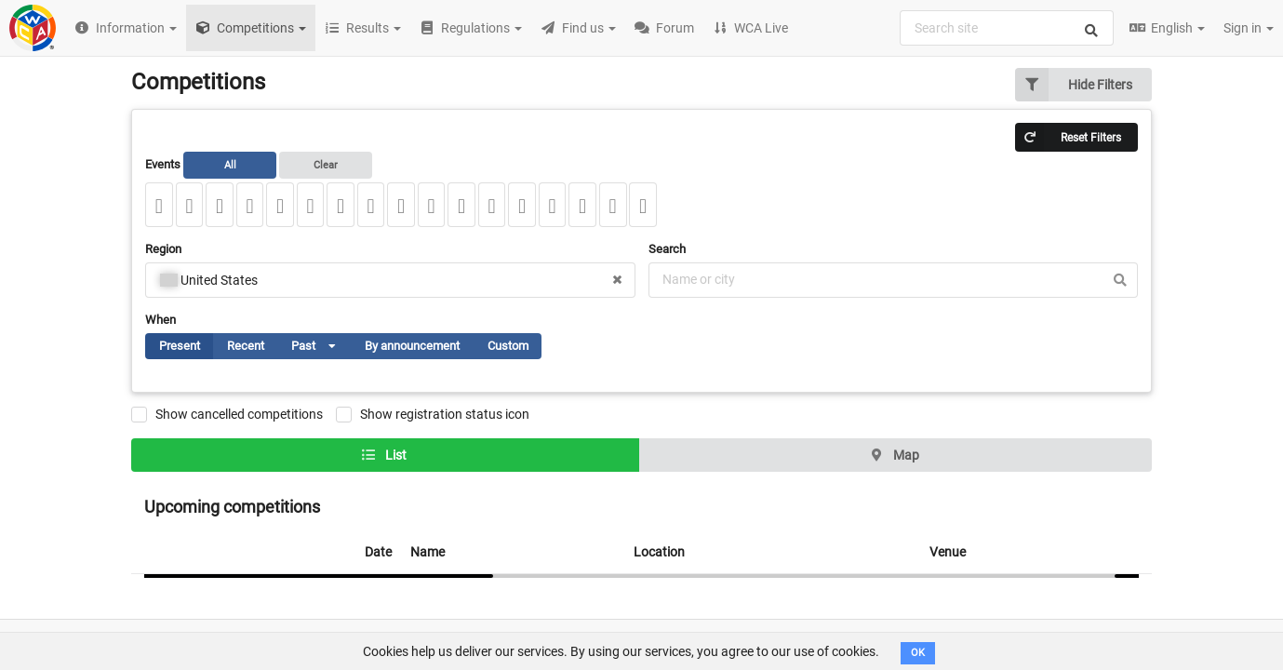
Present (179, 346)
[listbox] (326, 346)
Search (667, 249)
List (384, 455)
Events (258, 165)
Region (163, 249)
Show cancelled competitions (239, 414)
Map (894, 455)
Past (321, 349)
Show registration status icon (444, 414)
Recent (245, 346)
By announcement (412, 346)
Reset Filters (1068, 137)
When (160, 320)
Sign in (1248, 27)
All (230, 165)
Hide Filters (1073, 84)
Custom (508, 346)
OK (918, 653)
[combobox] (1007, 28)
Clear (326, 165)
